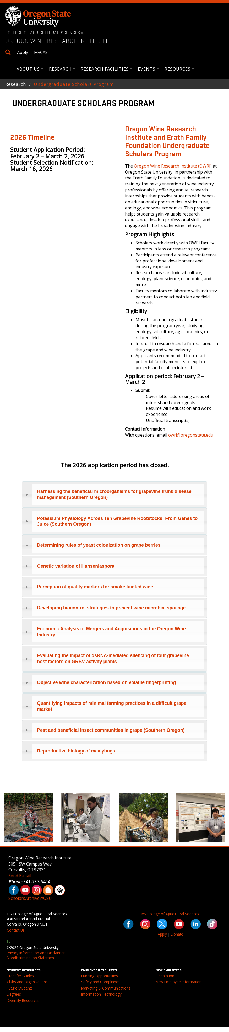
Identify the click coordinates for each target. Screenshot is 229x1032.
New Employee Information (178, 981)
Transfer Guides (20, 975)
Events (146, 69)
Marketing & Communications (105, 988)
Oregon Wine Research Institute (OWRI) (173, 166)
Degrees (14, 994)
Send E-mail (19, 876)
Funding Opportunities (99, 975)
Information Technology (101, 994)
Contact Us (16, 930)
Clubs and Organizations (27, 981)
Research (60, 69)
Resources (177, 69)
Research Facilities (105, 69)
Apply (22, 52)
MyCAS (41, 52)
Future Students (20, 988)
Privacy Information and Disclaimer (36, 952)
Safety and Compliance (100, 981)
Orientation (165, 975)
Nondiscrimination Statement (31, 957)
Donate (177, 934)
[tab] (114, 494)
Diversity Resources (23, 1000)
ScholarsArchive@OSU (30, 898)
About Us (28, 69)
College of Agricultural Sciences (42, 32)
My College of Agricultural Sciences (170, 913)
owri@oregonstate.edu (190, 435)
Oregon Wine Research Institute (57, 40)
